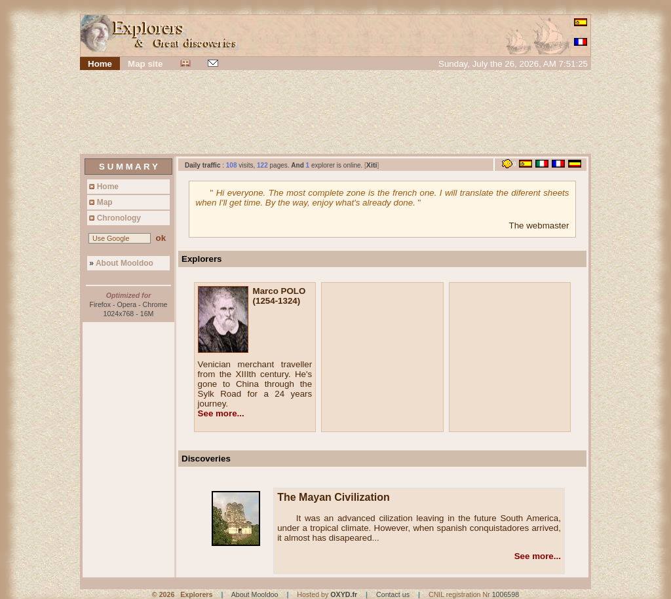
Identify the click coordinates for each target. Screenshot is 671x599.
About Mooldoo (120, 263)
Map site (145, 64)
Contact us (393, 594)
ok (160, 238)
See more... (221, 413)
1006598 (506, 594)
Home (103, 186)
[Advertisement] (335, 113)
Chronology (114, 218)
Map (100, 202)
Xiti (371, 165)
